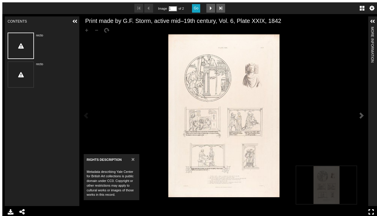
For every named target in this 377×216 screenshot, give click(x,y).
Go (196, 8)
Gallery (362, 8)
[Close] (133, 159)
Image (162, 8)
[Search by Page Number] (172, 8)
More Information (372, 29)
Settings (372, 8)
